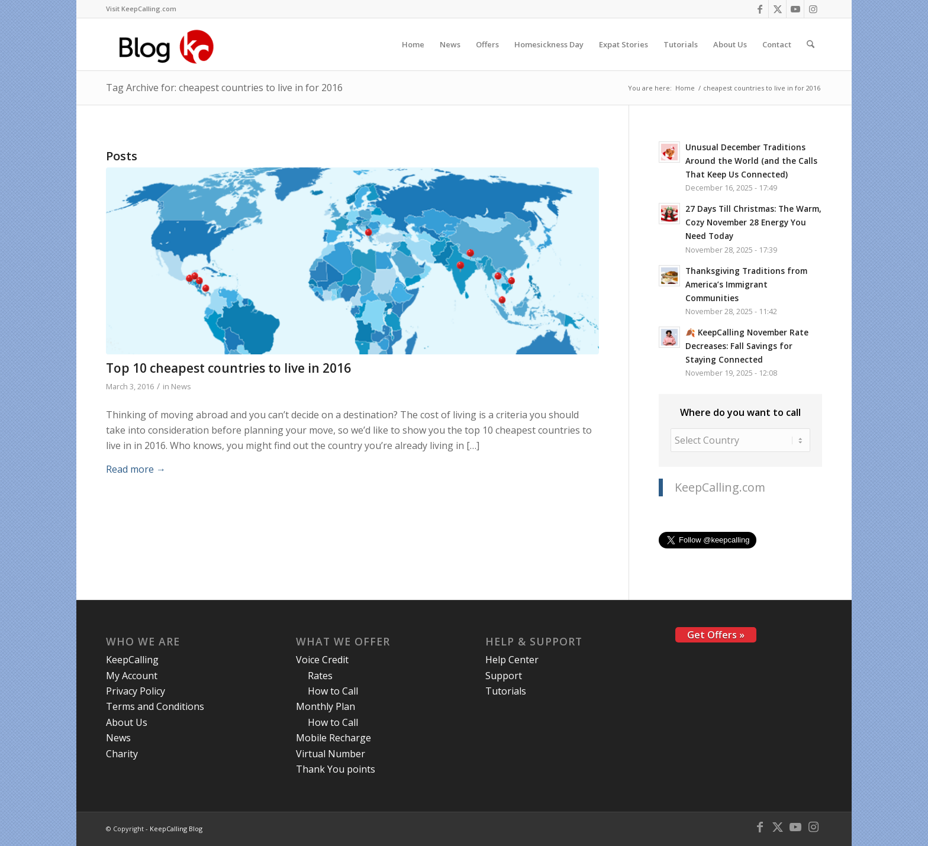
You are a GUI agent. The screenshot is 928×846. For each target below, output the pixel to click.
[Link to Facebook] (759, 9)
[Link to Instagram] (813, 9)
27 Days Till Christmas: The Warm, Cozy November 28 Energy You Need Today (753, 222)
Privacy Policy (135, 691)
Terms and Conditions (155, 706)
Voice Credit (322, 659)
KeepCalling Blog (176, 828)
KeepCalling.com (720, 487)
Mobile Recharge (333, 737)
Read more (136, 469)
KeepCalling (132, 659)
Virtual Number (330, 753)
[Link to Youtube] (795, 9)
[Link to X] (777, 9)
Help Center (512, 659)
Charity (122, 753)
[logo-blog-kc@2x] (169, 44)
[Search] (810, 44)
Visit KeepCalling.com (141, 8)
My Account (131, 675)
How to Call (333, 691)
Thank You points (335, 769)
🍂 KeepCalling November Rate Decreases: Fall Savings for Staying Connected (746, 346)
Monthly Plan (325, 706)
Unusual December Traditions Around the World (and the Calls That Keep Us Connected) (751, 160)
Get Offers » (716, 634)
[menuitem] (141, 9)
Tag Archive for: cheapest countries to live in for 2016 (224, 87)
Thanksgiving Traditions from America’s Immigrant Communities (746, 284)
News (181, 386)
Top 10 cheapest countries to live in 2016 (228, 368)
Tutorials (505, 691)
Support (503, 675)
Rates (320, 675)
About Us (126, 722)
